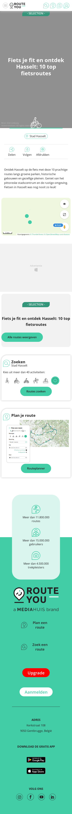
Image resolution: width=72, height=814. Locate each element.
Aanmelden (36, 692)
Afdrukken (42, 152)
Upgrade (36, 673)
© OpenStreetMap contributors (57, 234)
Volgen (27, 152)
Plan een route (34, 625)
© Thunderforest (37, 234)
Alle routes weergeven (22, 337)
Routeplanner (36, 468)
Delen (12, 152)
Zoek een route (34, 647)
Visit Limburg (13, 123)
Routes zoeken (36, 391)
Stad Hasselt (36, 136)
